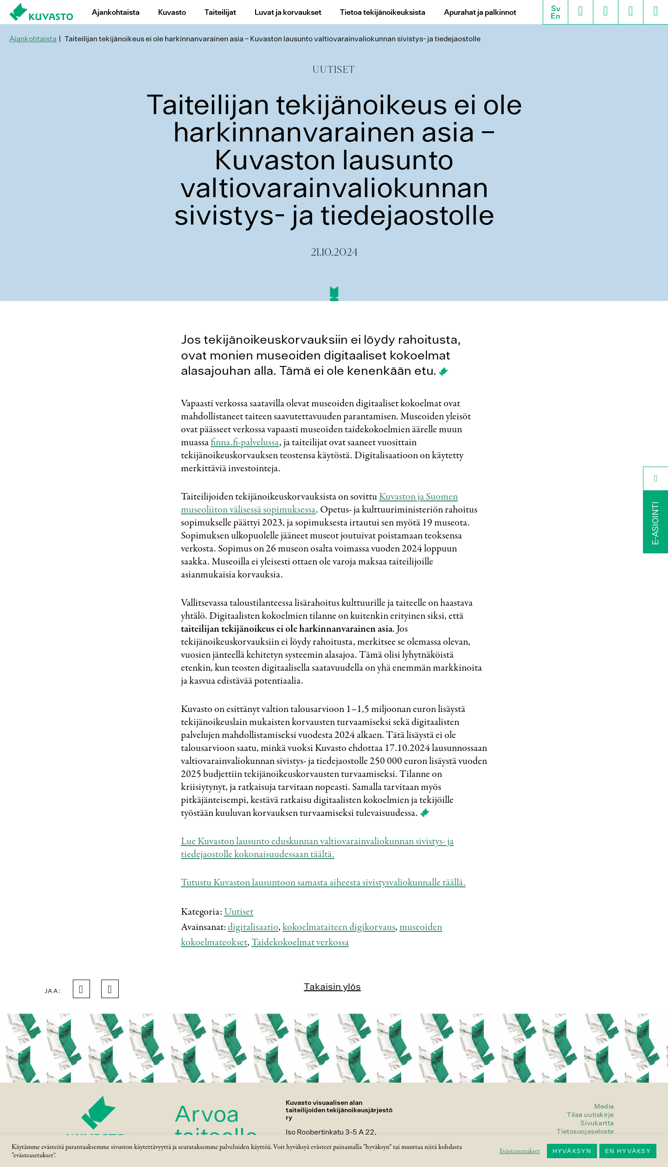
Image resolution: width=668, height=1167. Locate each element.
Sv (555, 8)
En (555, 16)
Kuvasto (172, 12)
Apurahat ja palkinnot (480, 12)
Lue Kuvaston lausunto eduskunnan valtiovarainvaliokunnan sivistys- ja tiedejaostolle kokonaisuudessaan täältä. (317, 847)
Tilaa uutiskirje (590, 1114)
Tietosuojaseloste (585, 1131)
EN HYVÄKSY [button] (628, 1151)
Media (604, 1106)
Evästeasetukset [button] (520, 1151)
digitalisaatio (253, 927)
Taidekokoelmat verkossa (300, 942)
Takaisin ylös (332, 986)
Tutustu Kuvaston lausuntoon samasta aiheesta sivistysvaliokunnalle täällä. (323, 883)
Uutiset (238, 912)
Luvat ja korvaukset (288, 12)
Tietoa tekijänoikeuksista (382, 12)
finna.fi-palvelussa (245, 442)
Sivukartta (597, 1123)
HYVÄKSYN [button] (571, 1151)
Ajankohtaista (116, 12)
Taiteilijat (220, 12)
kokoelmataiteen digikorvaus (339, 927)
